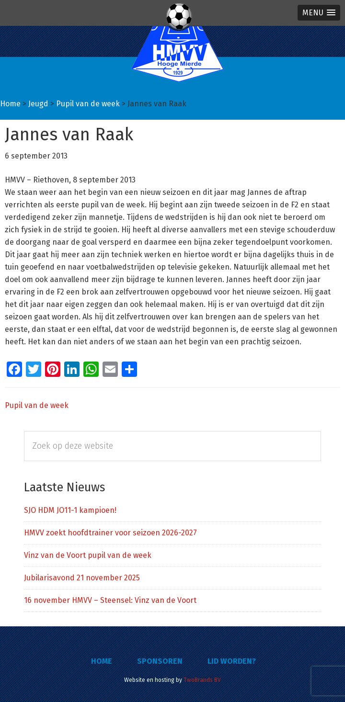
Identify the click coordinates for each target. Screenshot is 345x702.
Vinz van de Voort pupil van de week (87, 555)
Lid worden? (231, 661)
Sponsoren (160, 661)
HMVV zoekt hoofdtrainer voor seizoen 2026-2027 (110, 532)
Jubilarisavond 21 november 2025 (82, 577)
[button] (319, 13)
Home (101, 661)
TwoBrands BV (202, 680)
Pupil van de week (37, 405)
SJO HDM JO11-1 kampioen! (70, 510)
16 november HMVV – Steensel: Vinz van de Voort (110, 600)
